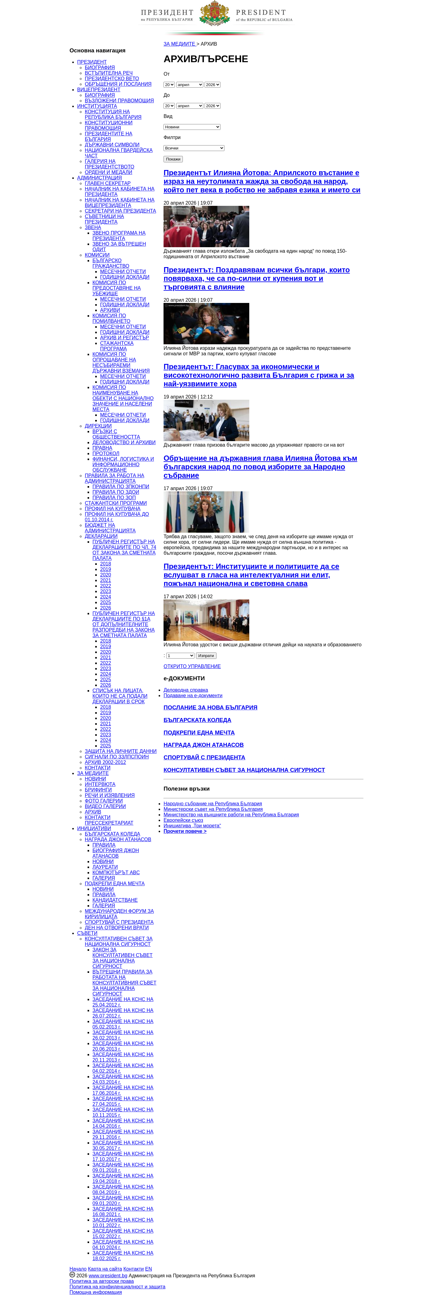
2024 (105, 596)
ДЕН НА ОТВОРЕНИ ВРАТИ (117, 927)
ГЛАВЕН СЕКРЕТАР (108, 183)
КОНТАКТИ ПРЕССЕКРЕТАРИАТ (109, 820)
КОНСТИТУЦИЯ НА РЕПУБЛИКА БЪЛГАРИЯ (113, 114)
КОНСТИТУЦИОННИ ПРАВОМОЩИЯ (109, 125)
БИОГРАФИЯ (100, 67)
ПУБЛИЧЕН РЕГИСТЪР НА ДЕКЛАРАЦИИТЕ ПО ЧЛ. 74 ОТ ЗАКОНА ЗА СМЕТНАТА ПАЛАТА (124, 550)
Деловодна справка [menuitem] (186, 690)
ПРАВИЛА (103, 845)
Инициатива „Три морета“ (192, 825)
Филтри (172, 137)
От (167, 74)
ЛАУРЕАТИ (105, 867)
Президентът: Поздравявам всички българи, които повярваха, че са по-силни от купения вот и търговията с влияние (257, 278)
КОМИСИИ (97, 255)
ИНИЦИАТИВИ (94, 828)
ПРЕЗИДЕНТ (92, 62)
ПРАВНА (102, 448)
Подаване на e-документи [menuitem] (193, 695)
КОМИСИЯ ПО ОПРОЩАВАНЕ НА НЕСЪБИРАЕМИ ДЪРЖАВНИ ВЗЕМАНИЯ (121, 362)
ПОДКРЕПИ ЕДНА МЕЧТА (115, 883)
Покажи (173, 159)
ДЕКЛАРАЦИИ (101, 536)
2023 (105, 591)
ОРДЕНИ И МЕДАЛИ (108, 172)
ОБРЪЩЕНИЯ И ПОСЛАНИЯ (118, 84)
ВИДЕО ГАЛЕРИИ (105, 806)
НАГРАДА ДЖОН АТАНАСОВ (118, 839)
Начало (78, 1269)
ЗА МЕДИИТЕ (93, 773)
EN (148, 1269)
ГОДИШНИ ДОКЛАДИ (124, 277)
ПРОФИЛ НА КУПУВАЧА (113, 508)
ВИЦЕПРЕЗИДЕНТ (98, 89)
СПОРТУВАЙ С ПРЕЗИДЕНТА (119, 922)
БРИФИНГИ (98, 789)
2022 (105, 585)
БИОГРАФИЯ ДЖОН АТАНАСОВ (115, 853)
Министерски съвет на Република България (213, 809)
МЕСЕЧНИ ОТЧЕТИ (123, 271)
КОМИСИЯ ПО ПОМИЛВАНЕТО (111, 318)
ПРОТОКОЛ (105, 453)
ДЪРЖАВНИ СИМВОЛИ (112, 144)
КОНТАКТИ (98, 767)
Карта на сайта (105, 1269)
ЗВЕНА (93, 227)
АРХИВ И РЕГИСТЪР (124, 337)
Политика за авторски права (102, 1281)
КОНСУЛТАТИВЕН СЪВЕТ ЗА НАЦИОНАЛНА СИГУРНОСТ (118, 941)
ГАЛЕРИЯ (103, 878)
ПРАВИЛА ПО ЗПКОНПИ (120, 486)
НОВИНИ (95, 778)
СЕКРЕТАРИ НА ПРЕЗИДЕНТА (120, 211)
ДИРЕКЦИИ (98, 426)
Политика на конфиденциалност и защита (117, 1286)
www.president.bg (107, 1275)
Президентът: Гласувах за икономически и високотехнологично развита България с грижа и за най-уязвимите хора (259, 375)
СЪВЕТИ (87, 933)
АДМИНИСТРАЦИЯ (99, 177)
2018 (105, 563)
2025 (105, 602)
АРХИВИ (110, 310)
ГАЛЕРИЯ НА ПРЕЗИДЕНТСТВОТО (109, 164)
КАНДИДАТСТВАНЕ (115, 900)
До (167, 95)
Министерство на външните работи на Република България (231, 814)
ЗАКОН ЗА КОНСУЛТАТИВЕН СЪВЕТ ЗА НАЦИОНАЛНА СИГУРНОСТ (122, 958)
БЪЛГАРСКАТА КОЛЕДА (112, 834)
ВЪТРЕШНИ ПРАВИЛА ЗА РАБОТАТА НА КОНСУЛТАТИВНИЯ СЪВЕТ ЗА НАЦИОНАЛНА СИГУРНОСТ (124, 982)
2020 (105, 574)
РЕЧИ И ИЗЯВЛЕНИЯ (110, 795)
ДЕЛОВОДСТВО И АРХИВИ (124, 442)
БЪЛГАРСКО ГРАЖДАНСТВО (110, 263)
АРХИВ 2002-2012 (105, 762)
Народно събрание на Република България (213, 803)
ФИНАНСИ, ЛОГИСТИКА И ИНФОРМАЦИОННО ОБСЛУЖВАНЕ (123, 464)
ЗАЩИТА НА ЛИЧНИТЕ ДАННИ (121, 751)
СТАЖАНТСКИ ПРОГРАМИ (116, 503)
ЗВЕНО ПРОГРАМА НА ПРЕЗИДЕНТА (118, 235)
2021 (105, 580)
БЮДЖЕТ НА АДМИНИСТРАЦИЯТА (110, 528)
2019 (105, 569)
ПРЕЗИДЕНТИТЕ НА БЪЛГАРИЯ (108, 136)
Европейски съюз (183, 820)
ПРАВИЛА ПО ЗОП (114, 497)
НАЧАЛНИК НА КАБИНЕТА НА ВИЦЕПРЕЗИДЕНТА (119, 202)
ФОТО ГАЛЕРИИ (104, 800)
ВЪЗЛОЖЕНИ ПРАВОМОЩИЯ (119, 100)
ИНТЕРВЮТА (100, 784)
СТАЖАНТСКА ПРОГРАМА (117, 346)
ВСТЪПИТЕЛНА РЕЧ (109, 73)
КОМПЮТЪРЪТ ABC (116, 872)
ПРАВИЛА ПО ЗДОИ (115, 492)
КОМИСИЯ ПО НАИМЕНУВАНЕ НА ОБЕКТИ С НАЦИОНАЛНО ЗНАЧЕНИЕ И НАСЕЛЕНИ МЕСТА (123, 398)
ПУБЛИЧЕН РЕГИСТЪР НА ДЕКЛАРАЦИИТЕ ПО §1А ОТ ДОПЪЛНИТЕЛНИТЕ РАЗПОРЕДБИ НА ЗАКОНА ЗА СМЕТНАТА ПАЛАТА (123, 624)
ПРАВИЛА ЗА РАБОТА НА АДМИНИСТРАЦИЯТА (114, 478)
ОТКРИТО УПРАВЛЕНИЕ (192, 666)
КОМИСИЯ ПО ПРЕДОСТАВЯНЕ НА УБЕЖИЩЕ (116, 288)
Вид (168, 116)
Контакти (133, 1269)
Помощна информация (96, 1292)
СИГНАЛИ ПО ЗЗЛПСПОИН (117, 756)
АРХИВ (93, 811)
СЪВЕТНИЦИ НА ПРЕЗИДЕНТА (104, 219)
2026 (105, 607)
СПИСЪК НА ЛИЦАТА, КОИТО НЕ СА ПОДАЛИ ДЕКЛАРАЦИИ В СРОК (119, 696)
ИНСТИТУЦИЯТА (97, 106)
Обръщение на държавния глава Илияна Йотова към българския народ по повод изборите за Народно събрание (260, 466)
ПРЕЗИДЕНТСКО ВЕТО (112, 78)
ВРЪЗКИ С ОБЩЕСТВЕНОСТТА (116, 434)
